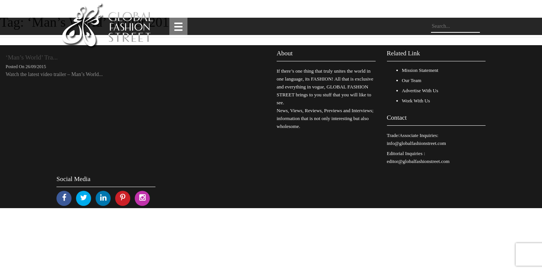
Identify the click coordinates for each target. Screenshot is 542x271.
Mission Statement (420, 70)
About (285, 53)
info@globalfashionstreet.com (416, 143)
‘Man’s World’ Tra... (32, 57)
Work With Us (416, 101)
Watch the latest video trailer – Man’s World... (54, 74)
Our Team (412, 80)
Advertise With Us (420, 90)
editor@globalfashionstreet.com (418, 161)
